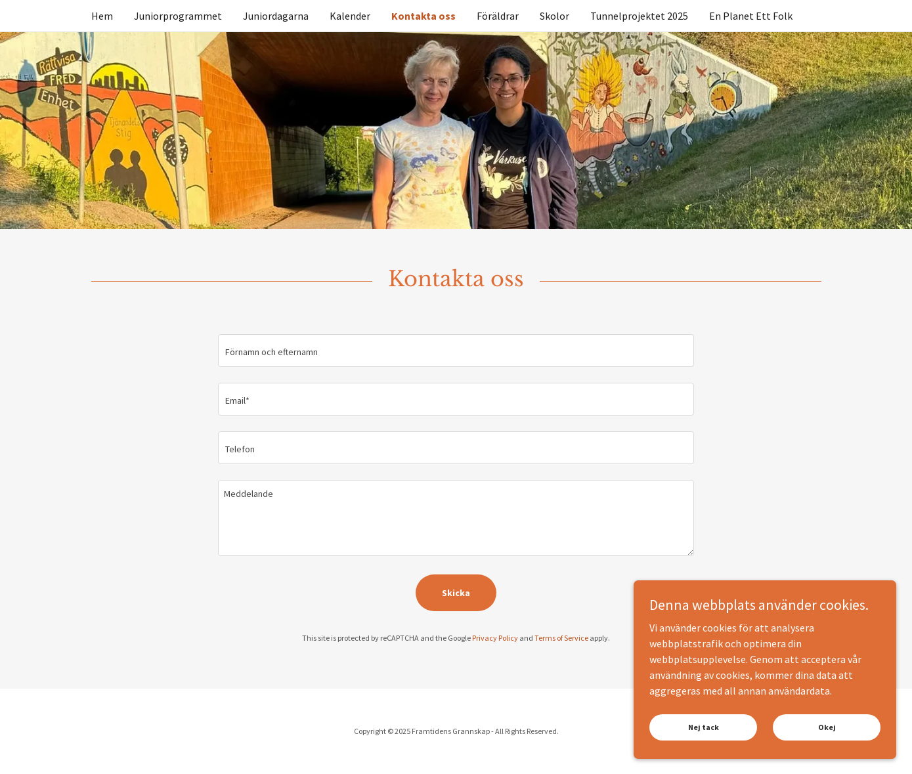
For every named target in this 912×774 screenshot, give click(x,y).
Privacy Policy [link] (495, 638)
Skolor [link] (554, 15)
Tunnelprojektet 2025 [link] (639, 15)
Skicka (456, 593)
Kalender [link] (350, 15)
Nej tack (703, 745)
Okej (827, 745)
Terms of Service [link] (561, 638)
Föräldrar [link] (498, 15)
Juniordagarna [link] (276, 15)
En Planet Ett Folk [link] (751, 15)
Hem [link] (102, 15)
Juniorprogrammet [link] (178, 15)
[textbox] (456, 350)
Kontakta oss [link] (423, 15)
